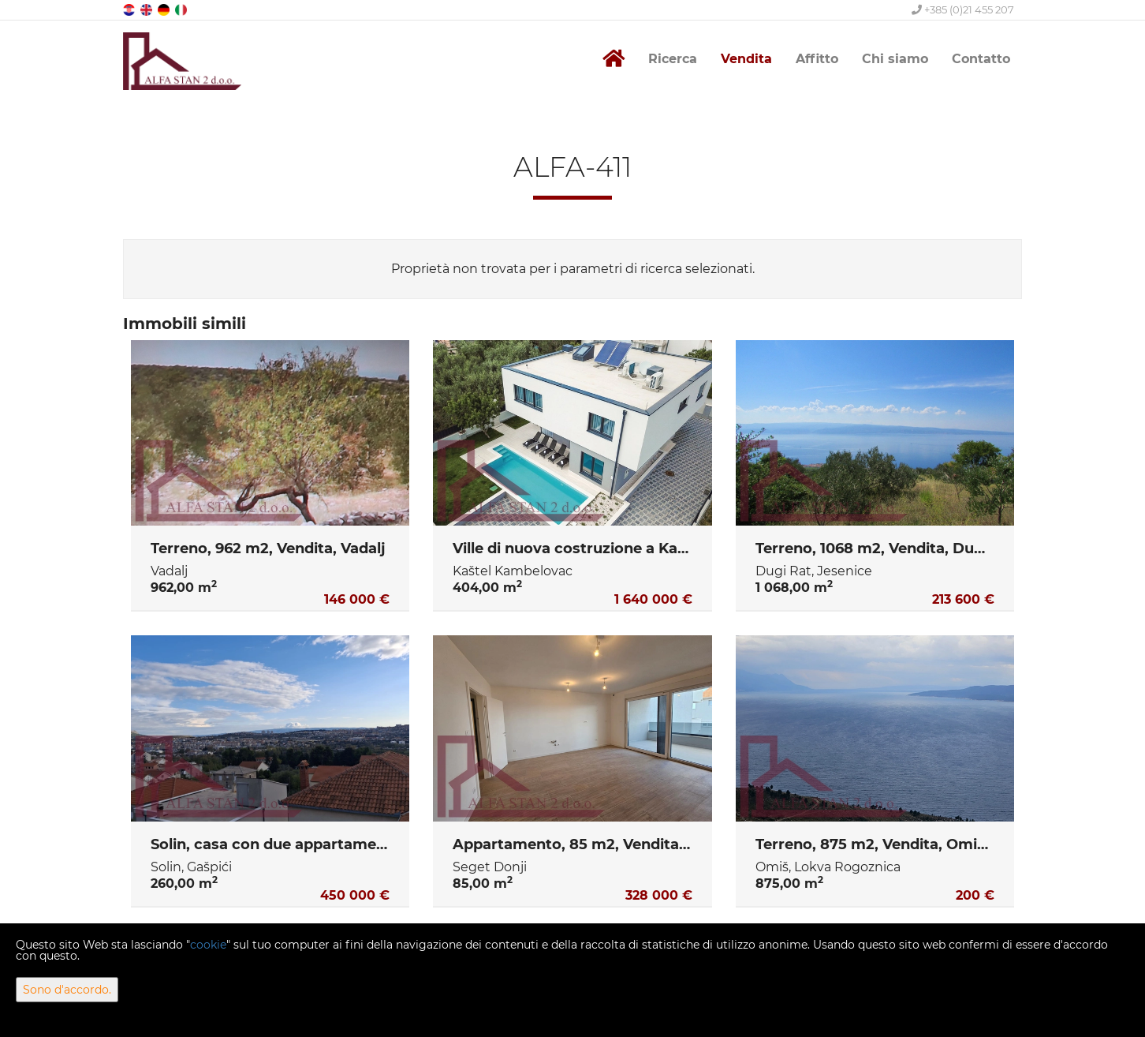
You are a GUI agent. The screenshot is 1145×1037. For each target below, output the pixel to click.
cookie (208, 945)
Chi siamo (895, 58)
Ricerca (672, 58)
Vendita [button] (746, 58)
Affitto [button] (817, 58)
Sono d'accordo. (67, 990)
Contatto (981, 58)
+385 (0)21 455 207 (963, 9)
